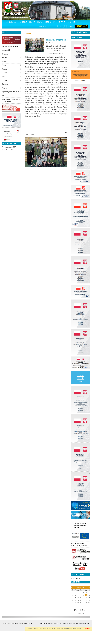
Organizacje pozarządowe (10, 92)
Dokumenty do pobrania (10, 46)
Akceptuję (87, 629)
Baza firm (5, 95)
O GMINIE (71, 22)
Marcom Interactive (82, 623)
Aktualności (6, 50)
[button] (27, 22)
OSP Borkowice (11, 22)
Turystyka (5, 73)
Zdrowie (4, 80)
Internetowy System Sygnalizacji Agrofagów (78, 544)
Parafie (4, 88)
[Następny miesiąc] (89, 587)
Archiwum (71, 26)
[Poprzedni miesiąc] (71, 587)
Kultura (4, 69)
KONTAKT (61, 22)
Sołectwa (5, 54)
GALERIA (23, 22)
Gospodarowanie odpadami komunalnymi (11, 100)
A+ (65, 26)
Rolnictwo (5, 84)
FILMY (31, 22)
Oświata (4, 61)
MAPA (39, 22)
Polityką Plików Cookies (74, 629)
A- (61, 26)
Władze (4, 65)
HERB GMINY (50, 22)
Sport (4, 76)
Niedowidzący (81, 26)
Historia (4, 58)
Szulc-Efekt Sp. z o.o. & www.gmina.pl (61, 623)
